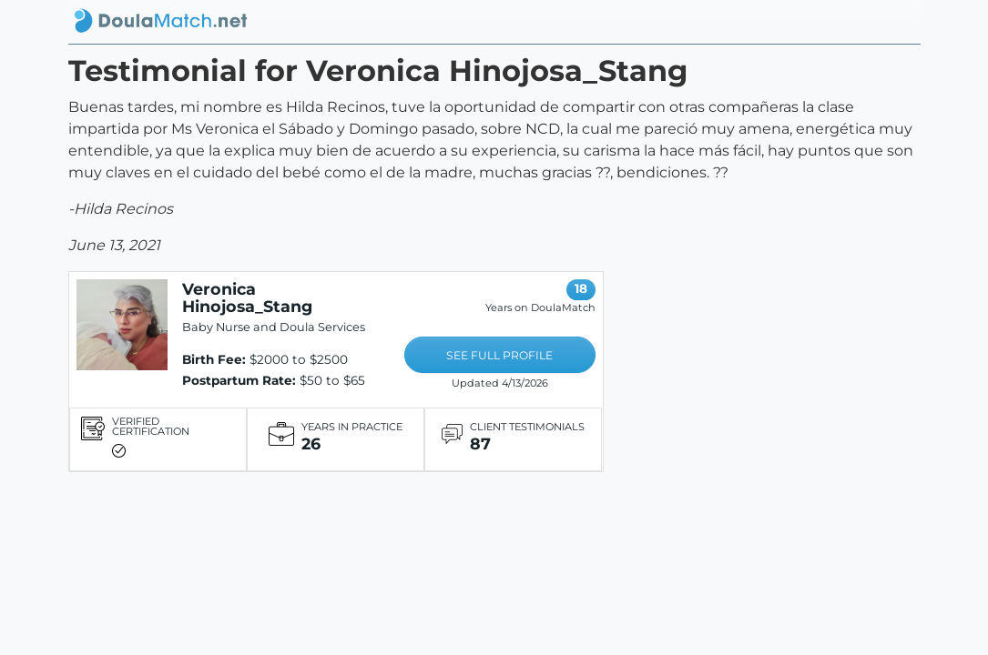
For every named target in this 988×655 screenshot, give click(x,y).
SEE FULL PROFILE (499, 355)
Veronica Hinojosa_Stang (247, 297)
